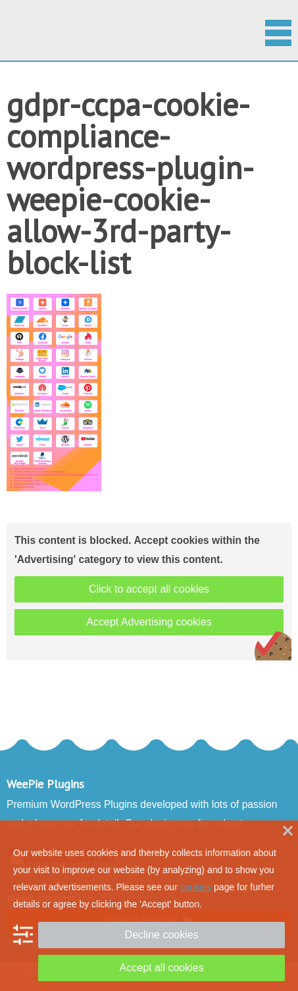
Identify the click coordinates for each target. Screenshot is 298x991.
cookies (195, 887)
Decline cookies (162, 934)
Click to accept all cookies (149, 589)
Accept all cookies (162, 967)
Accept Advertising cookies (148, 622)
